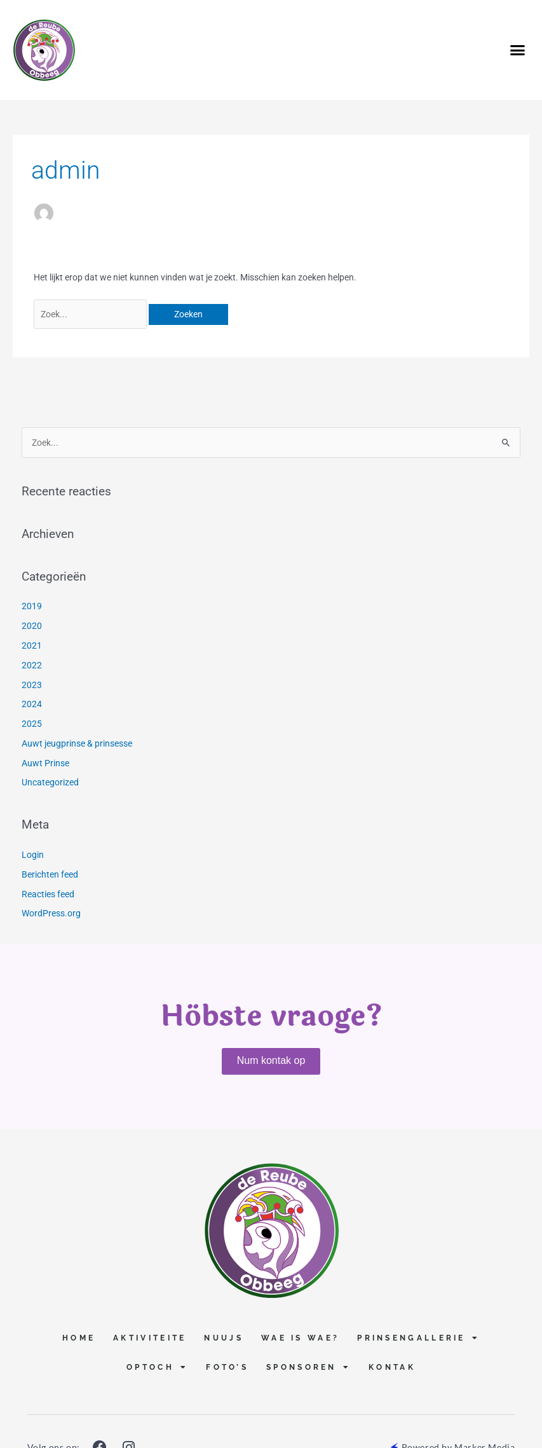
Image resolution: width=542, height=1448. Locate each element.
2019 (32, 606)
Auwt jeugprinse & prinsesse (77, 743)
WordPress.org (51, 913)
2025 (32, 724)
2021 (32, 645)
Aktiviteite (149, 1338)
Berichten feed (50, 874)
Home (78, 1338)
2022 (32, 665)
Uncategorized (50, 782)
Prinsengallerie (418, 1338)
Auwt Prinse (45, 763)
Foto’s (227, 1367)
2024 (32, 704)
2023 (32, 685)
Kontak (392, 1367)
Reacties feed (48, 894)
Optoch (157, 1367)
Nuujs (223, 1338)
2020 (32, 626)
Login (33, 855)
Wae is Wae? (300, 1338)
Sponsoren (308, 1367)
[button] (517, 50)
